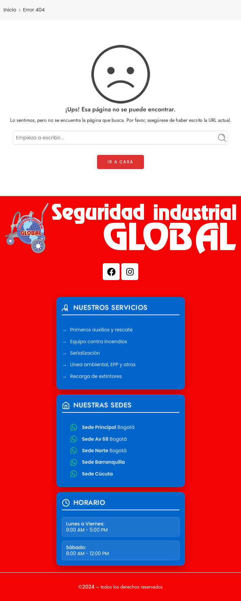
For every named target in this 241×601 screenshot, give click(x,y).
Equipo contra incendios (98, 342)
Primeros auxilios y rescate (101, 330)
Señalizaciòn (85, 354)
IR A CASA (120, 162)
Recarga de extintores (96, 377)
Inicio (9, 9)
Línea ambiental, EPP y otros (103, 365)
